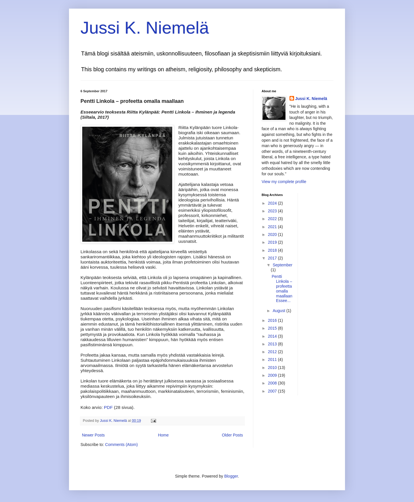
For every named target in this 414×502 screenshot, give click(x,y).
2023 (273, 211)
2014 (273, 336)
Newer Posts (93, 435)
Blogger (231, 476)
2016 (273, 320)
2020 (273, 234)
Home (163, 435)
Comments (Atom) (121, 444)
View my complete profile (284, 181)
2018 (273, 250)
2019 (273, 242)
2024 (273, 203)
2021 (273, 226)
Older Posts (232, 435)
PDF (108, 407)
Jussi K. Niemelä (144, 27)
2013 (273, 344)
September (282, 265)
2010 (273, 367)
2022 (273, 218)
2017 (273, 258)
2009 (273, 375)
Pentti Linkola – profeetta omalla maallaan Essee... (282, 288)
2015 (273, 328)
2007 (273, 391)
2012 (273, 351)
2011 (273, 359)
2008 (273, 383)
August (279, 310)
